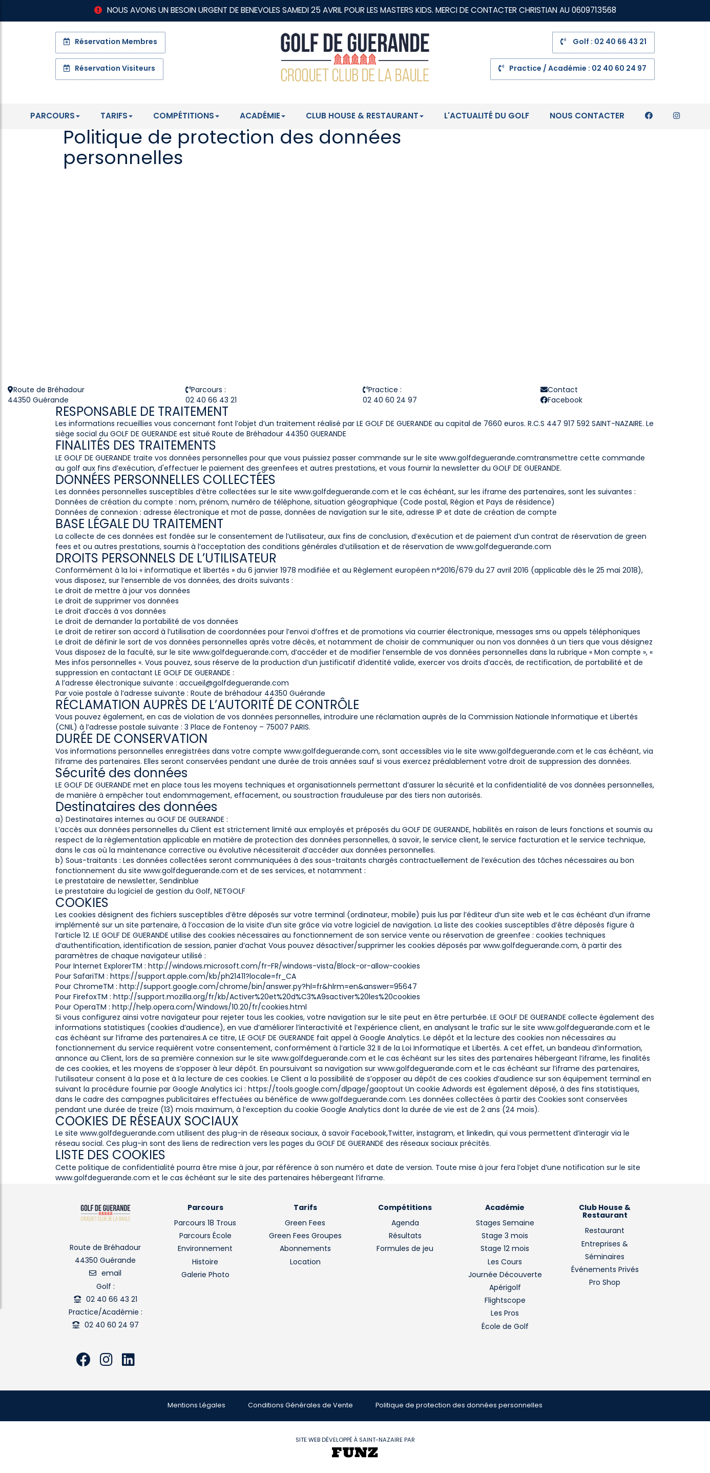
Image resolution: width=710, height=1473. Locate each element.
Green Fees (305, 1223)
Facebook (565, 401)
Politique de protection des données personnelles (458, 1406)
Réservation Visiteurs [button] (109, 69)
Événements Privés (605, 1270)
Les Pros (505, 1314)
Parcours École (205, 1236)
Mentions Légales (196, 1406)
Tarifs (116, 116)
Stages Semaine (505, 1223)
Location (305, 1262)
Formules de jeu (405, 1249)
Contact (563, 390)
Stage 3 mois (505, 1236)
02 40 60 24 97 (112, 1325)
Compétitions (186, 116)
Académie (262, 116)
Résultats (405, 1236)
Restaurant (604, 1231)
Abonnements (305, 1249)
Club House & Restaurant (365, 116)
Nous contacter (587, 116)
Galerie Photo (205, 1275)
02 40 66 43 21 (111, 1300)
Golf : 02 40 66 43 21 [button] (603, 42)
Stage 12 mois (505, 1249)
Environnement (205, 1249)
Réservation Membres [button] (110, 42)
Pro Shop (604, 1283)
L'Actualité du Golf (486, 116)
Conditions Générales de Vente (300, 1406)
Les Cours (505, 1262)
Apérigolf (505, 1288)
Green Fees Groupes (305, 1236)
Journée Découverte (505, 1275)
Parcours (55, 116)
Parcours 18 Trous (205, 1223)
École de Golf (505, 1327)
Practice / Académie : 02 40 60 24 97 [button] (572, 69)
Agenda (405, 1223)
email (111, 1274)
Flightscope (505, 1301)
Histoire (205, 1262)
